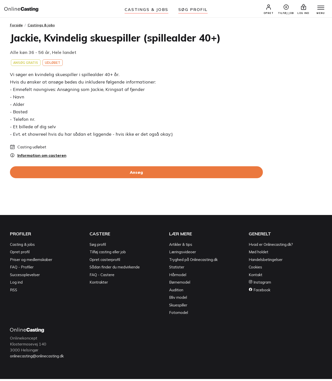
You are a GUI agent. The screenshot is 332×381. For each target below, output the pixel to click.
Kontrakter (99, 284)
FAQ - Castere (102, 276)
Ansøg (136, 174)
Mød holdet (258, 254)
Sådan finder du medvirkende (115, 269)
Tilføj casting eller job (108, 254)
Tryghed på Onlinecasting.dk (193, 261)
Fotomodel (178, 314)
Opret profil (20, 254)
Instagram (260, 284)
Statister (176, 269)
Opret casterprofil (105, 261)
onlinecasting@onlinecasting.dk (39, 357)
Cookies (255, 269)
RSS (13, 292)
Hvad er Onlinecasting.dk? (271, 246)
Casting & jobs (22, 246)
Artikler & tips (180, 246)
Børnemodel (179, 284)
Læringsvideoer (182, 254)
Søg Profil (193, 9)
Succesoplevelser (25, 276)
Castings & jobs (146, 9)
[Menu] (319, 9)
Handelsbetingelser (266, 261)
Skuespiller (178, 307)
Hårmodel (177, 276)
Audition (176, 292)
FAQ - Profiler (22, 269)
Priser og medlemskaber (31, 261)
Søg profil (98, 246)
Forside (16, 27)
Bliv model (178, 299)
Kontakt (255, 276)
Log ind (16, 284)
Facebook (259, 292)
